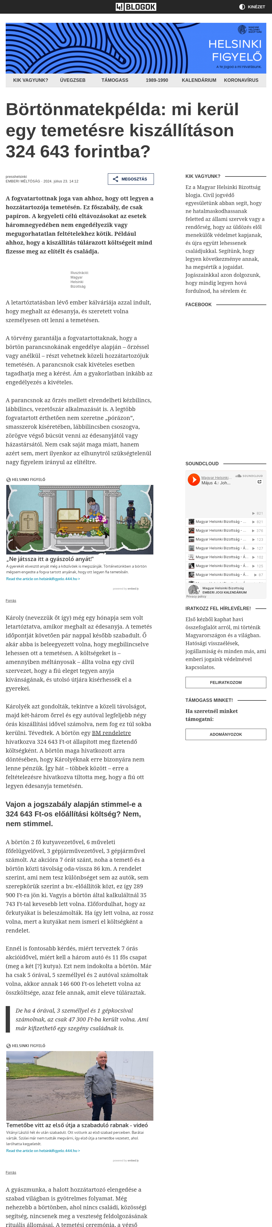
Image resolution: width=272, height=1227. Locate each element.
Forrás (11, 601)
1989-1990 (157, 80)
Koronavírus (241, 80)
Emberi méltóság (23, 181)
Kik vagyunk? (31, 80)
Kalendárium (199, 80)
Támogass (115, 80)
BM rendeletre (111, 733)
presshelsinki (16, 177)
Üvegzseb (73, 80)
